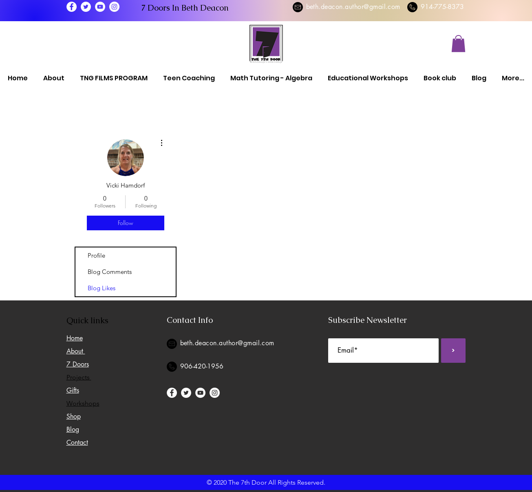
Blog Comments (110, 272)
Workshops (82, 403)
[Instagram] (114, 7)
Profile (96, 255)
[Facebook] (71, 7)
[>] (453, 350)
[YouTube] (100, 7)
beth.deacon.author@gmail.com (353, 6)
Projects (78, 377)
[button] (458, 43)
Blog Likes (101, 288)
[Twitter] (86, 7)
